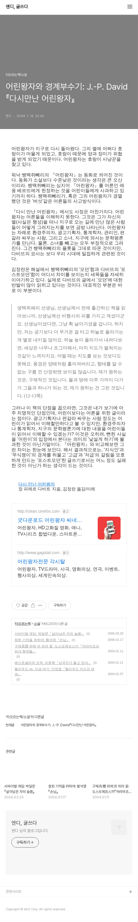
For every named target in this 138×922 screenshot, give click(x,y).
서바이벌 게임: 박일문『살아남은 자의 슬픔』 (50, 634)
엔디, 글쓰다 (17, 6)
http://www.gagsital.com (38, 552)
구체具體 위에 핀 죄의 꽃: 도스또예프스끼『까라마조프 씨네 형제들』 (57, 648)
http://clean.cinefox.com (38, 511)
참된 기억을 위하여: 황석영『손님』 (42, 640)
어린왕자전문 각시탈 (41, 561)
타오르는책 (23, 624)
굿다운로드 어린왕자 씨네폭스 (49, 520)
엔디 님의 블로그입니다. (30, 830)
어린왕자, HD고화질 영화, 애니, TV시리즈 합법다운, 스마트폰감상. (49, 531)
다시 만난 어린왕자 (36, 484)
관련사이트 (13, 891)
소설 (37, 624)
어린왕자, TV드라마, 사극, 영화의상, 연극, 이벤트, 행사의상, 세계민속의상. (68, 572)
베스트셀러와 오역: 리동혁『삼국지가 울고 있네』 (53, 663)
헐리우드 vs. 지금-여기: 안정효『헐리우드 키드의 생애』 (54, 671)
